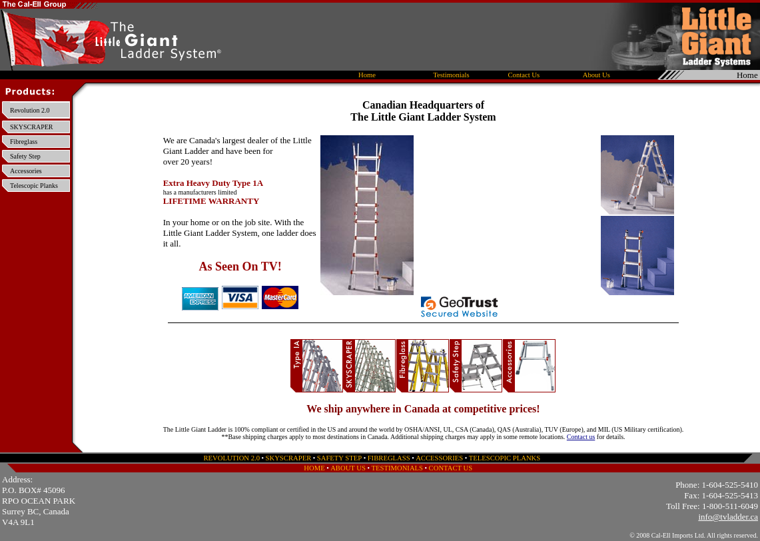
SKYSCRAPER (31, 127)
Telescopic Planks (34, 185)
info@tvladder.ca (728, 517)
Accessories (26, 171)
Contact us (581, 436)
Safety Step (25, 156)
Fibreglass (23, 141)
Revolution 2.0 (29, 110)
